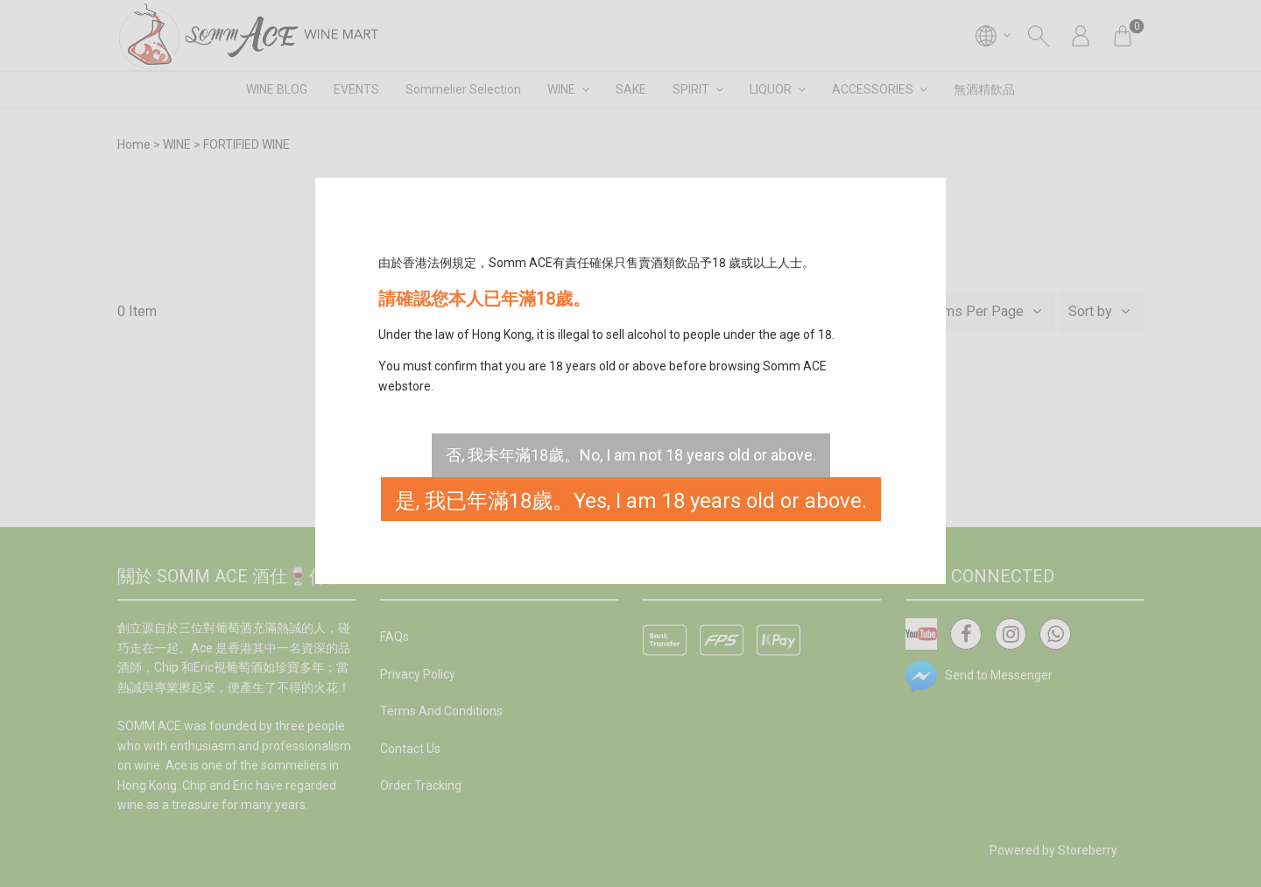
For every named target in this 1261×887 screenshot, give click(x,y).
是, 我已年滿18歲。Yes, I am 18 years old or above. (631, 501)
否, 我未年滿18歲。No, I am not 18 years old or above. (631, 455)
